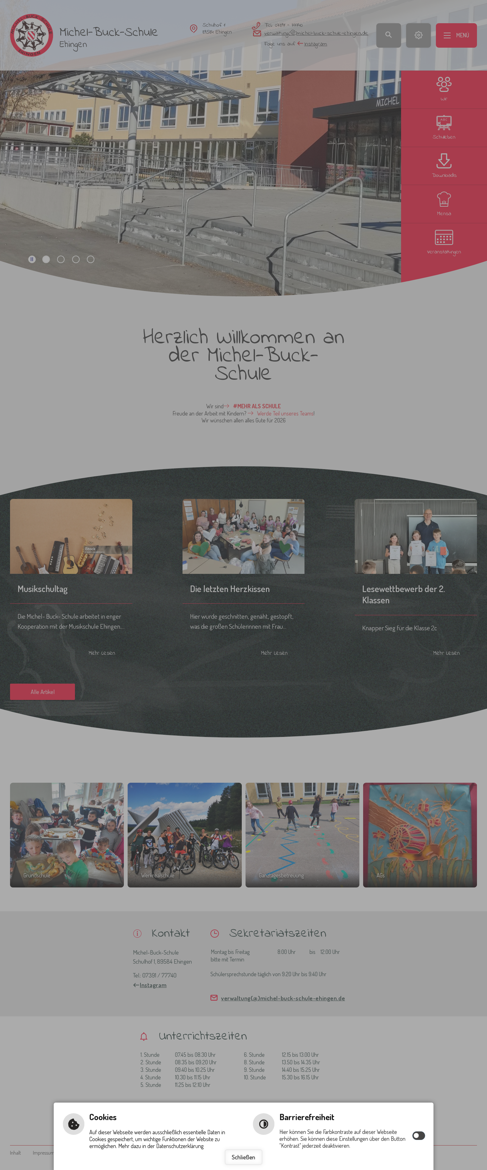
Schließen (243, 1157)
